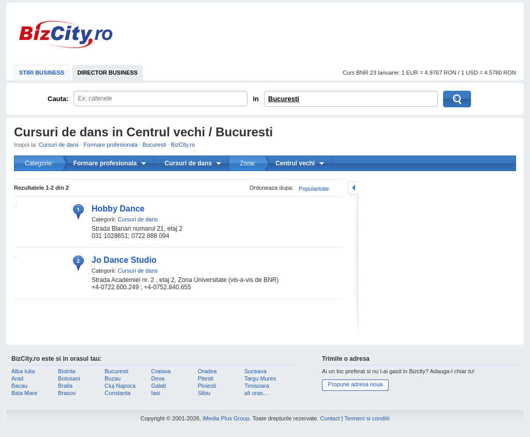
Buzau (113, 378)
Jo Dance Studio (124, 260)
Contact (330, 418)
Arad (17, 378)
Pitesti (205, 378)
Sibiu (204, 393)
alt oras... (256, 393)
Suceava (255, 371)
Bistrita (67, 371)
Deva (158, 378)
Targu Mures (260, 378)
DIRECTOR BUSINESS (107, 72)
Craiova (161, 371)
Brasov (67, 393)
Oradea (207, 371)
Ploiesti (207, 386)
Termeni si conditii (366, 418)
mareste (353, 187)
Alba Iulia (23, 371)
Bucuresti (283, 99)
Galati (158, 386)
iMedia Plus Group (225, 418)
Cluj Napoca (120, 386)
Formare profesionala (111, 145)
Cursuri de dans (59, 145)
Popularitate (314, 189)
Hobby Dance (118, 208)
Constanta (117, 393)
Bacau (19, 386)
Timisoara (256, 386)
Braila (65, 386)
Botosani (69, 378)
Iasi (155, 393)
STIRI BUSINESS (41, 72)
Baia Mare (24, 393)
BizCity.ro (65, 34)
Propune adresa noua (355, 384)
